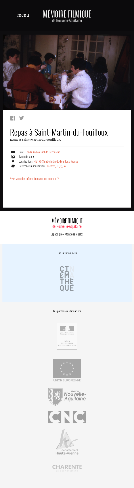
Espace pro (57, 234)
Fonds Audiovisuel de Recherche (43, 152)
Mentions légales (74, 234)
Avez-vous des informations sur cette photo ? (34, 179)
